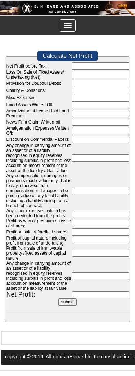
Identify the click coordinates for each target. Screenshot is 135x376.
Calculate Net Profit (68, 56)
